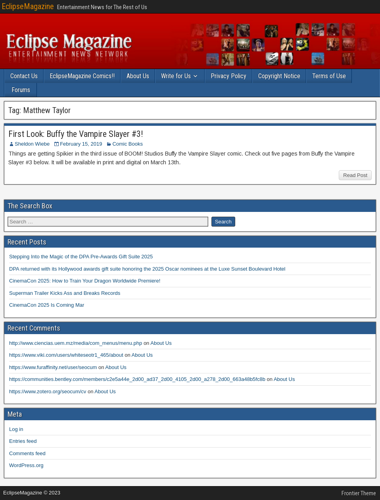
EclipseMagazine (28, 6)
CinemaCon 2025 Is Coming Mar (46, 305)
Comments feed (27, 453)
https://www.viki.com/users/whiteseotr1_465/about (66, 355)
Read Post (355, 175)
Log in (16, 429)
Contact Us (24, 76)
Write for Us (176, 76)
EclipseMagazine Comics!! (82, 76)
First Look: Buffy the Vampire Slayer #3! (75, 134)
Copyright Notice (279, 76)
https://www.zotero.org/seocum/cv (47, 391)
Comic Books (127, 144)
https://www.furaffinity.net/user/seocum (53, 367)
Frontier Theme (359, 493)
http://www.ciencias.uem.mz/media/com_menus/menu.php (75, 343)
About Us (138, 76)
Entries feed (22, 441)
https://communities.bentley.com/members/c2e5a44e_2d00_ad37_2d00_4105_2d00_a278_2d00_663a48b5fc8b (137, 379)
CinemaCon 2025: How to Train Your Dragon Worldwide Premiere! (84, 281)
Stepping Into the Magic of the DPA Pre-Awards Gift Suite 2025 (81, 257)
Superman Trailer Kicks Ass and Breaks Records (64, 293)
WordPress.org (26, 465)
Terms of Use (329, 76)
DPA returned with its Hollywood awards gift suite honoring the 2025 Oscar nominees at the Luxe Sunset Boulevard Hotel (147, 269)
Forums (21, 90)
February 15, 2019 (81, 144)
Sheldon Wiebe (32, 144)
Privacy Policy (228, 76)
